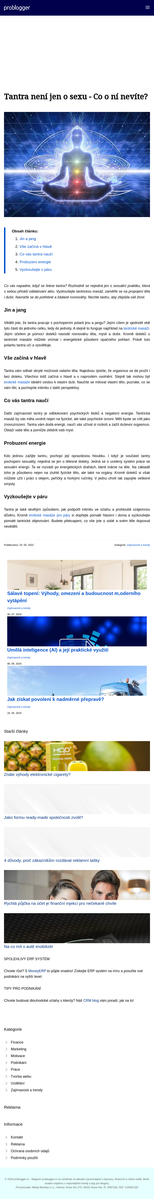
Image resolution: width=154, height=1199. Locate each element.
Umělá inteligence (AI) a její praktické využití (57, 650)
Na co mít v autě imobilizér (28, 946)
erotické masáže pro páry (49, 515)
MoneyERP (37, 971)
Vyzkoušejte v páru (35, 269)
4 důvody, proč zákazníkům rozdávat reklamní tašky (52, 860)
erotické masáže (17, 382)
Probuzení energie (35, 262)
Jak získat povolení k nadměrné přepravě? (55, 699)
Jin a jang (27, 239)
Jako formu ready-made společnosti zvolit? (43, 817)
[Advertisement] (77, 46)
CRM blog (91, 1001)
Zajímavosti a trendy (138, 544)
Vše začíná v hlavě (35, 246)
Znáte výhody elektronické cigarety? (37, 774)
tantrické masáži (136, 328)
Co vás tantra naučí (36, 254)
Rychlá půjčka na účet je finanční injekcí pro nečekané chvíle (60, 903)
